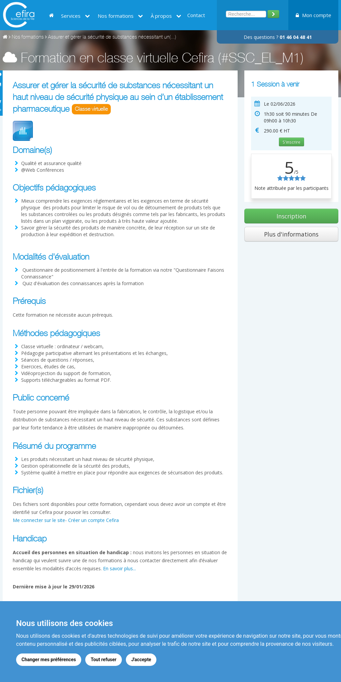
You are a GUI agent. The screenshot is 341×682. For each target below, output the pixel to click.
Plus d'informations (291, 234)
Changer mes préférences (48, 659)
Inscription (291, 216)
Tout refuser (103, 659)
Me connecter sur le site (39, 520)
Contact (196, 15)
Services (75, 15)
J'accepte (141, 659)
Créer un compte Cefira (93, 520)
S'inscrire (291, 142)
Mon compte (313, 15)
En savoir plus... (119, 568)
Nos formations (120, 15)
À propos (166, 15)
